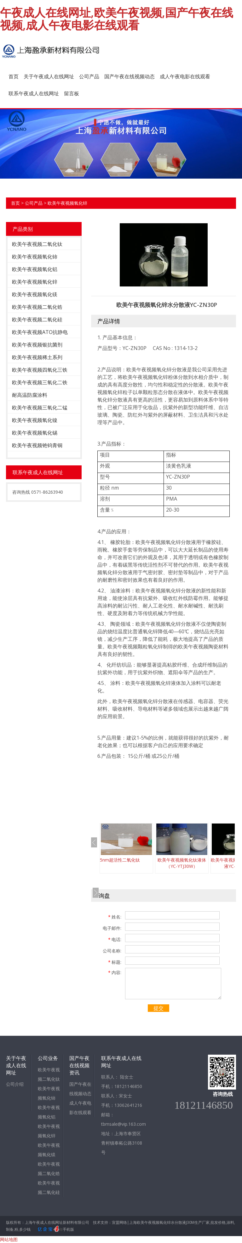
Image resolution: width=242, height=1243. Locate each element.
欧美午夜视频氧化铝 (34, 269)
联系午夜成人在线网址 (34, 93)
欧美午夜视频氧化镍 (34, 420)
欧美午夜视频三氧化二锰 (39, 407)
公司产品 (89, 76)
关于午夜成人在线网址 (49, 76)
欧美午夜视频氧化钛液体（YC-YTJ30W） (182, 863)
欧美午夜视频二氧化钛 (37, 244)
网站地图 (9, 1239)
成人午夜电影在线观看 (185, 76)
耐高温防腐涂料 (29, 394)
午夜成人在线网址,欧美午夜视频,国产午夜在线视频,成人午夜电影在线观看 (116, 19)
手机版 (68, 1229)
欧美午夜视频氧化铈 (34, 256)
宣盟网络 (119, 1222)
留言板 (71, 93)
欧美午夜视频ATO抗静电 (40, 332)
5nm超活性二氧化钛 (120, 860)
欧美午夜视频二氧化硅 (37, 319)
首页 (14, 76)
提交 (158, 1008)
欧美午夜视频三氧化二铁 (39, 382)
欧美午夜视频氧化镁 (34, 294)
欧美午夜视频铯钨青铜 (37, 445)
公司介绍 (15, 1084)
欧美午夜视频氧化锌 (67, 203)
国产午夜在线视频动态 (129, 76)
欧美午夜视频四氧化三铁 (39, 369)
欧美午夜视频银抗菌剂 (37, 344)
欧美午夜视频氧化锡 (34, 432)
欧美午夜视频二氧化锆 (37, 306)
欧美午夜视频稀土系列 (37, 357)
